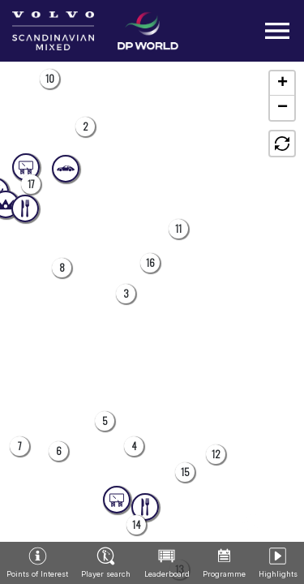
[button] (85, 126)
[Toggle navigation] (277, 31)
